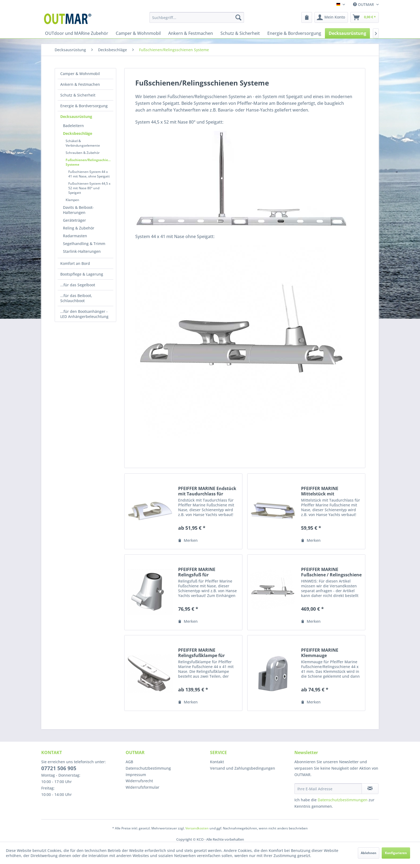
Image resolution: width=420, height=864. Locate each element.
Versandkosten (197, 828)
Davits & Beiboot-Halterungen (78, 210)
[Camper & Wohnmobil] (138, 33)
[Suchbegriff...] (196, 17)
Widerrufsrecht (139, 780)
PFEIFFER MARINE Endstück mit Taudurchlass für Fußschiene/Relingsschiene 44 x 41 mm (207, 491)
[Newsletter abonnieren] (370, 788)
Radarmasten (75, 235)
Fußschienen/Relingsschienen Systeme (89, 162)
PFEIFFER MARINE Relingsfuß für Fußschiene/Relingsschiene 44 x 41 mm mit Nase (207, 572)
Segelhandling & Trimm (84, 243)
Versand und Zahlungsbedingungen (242, 768)
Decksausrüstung (76, 116)
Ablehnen (368, 853)
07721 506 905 (58, 768)
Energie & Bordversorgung (84, 105)
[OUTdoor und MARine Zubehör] (76, 33)
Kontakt (217, 761)
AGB (129, 761)
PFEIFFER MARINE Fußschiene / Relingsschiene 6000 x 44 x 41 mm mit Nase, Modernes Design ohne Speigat (331, 572)
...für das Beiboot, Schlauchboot (76, 298)
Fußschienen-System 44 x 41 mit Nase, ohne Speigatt (89, 174)
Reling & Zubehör (78, 228)
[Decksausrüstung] (347, 33)
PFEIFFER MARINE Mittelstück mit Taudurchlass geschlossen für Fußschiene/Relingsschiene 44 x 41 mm (330, 491)
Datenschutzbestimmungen (343, 799)
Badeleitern (73, 125)
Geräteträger (74, 220)
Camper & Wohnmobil (80, 73)
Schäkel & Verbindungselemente (83, 143)
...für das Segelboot (77, 284)
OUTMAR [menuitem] (364, 4)
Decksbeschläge (77, 133)
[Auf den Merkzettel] (188, 540)
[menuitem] (196, 17)
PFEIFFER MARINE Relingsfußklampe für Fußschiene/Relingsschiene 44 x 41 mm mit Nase (207, 652)
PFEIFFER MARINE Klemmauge (319, 652)
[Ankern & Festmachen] (190, 33)
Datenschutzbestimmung (148, 768)
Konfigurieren (396, 853)
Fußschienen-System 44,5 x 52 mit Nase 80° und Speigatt (89, 188)
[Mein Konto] (331, 17)
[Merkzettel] (306, 17)
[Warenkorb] (364, 17)
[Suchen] (238, 17)
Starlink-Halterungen (82, 251)
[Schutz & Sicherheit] (240, 33)
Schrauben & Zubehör (83, 152)
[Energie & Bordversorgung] (294, 33)
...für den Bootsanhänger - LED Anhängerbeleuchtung (84, 314)
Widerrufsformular (142, 787)
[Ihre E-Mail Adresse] (328, 788)
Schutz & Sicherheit (77, 95)
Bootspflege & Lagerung (81, 274)
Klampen (72, 200)
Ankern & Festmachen (80, 84)
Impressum (136, 774)
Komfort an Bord (75, 263)
